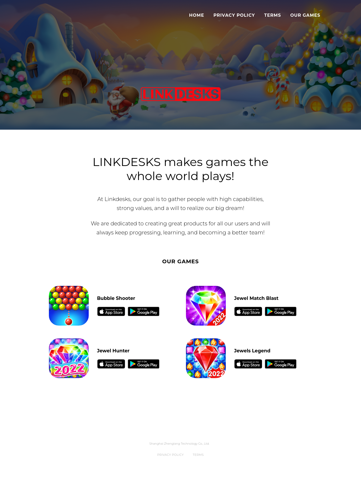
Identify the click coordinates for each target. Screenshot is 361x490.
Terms (272, 15)
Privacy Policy (234, 15)
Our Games (305, 15)
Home (196, 15)
